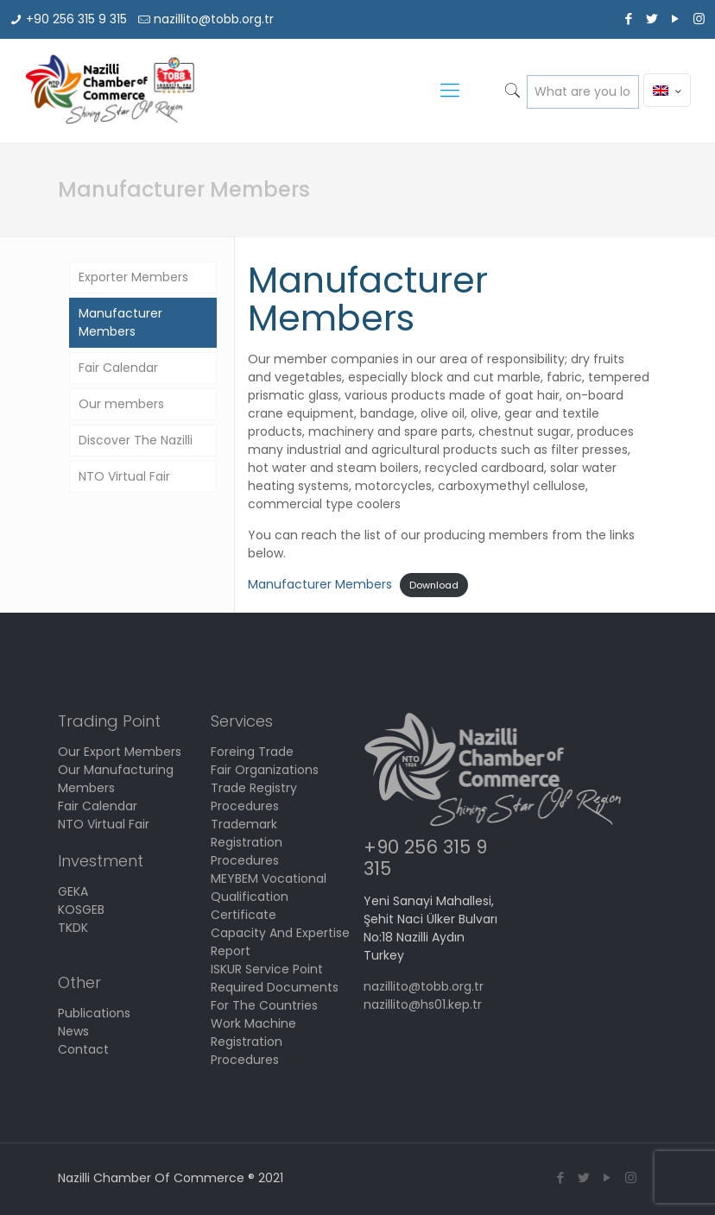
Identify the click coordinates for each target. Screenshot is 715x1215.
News (73, 1031)
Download (434, 585)
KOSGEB (81, 909)
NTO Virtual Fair (124, 476)
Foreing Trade (252, 751)
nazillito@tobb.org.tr (214, 19)
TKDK (73, 927)
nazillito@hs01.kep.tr (423, 1004)
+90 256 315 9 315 (76, 19)
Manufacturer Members (320, 584)
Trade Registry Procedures (254, 797)
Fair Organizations (265, 769)
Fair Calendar (118, 367)
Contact (83, 1049)
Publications (94, 1013)
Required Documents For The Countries (275, 996)
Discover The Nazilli (136, 440)
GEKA (73, 891)
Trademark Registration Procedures (246, 842)
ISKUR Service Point (267, 969)
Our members (121, 403)
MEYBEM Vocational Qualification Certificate (268, 896)
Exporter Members (133, 277)
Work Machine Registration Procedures (253, 1041)
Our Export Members (119, 751)
